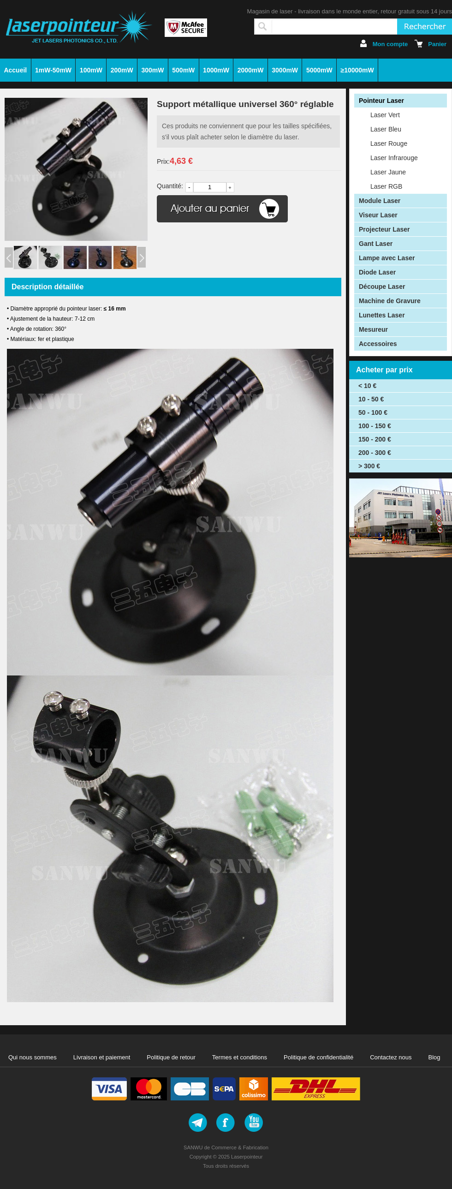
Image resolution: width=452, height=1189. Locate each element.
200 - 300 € (374, 452)
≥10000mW (357, 70)
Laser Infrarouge (394, 157)
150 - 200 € (374, 439)
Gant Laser (376, 243)
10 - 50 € (371, 399)
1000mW (216, 70)
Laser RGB (386, 186)
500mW (183, 70)
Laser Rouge (388, 143)
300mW (152, 70)
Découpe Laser (382, 286)
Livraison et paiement (102, 1057)
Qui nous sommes (32, 1057)
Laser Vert (385, 115)
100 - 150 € (374, 426)
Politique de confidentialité (318, 1057)
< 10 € (367, 385)
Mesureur (373, 329)
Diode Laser (377, 272)
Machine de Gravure (390, 301)
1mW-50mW (53, 70)
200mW (122, 70)
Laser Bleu (385, 129)
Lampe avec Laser (387, 258)
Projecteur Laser (384, 229)
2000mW (251, 70)
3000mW (285, 70)
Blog (434, 1057)
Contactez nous (390, 1057)
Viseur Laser (378, 215)
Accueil (15, 70)
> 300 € (369, 466)
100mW (91, 70)
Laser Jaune (388, 172)
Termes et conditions (239, 1057)
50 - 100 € (372, 412)
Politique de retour (171, 1057)
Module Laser (379, 200)
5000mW (319, 70)
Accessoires (378, 343)
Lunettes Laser (382, 315)
